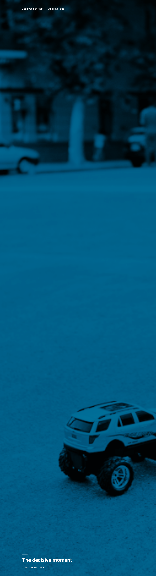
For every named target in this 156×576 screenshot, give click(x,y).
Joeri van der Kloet (32, 8)
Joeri (26, 567)
